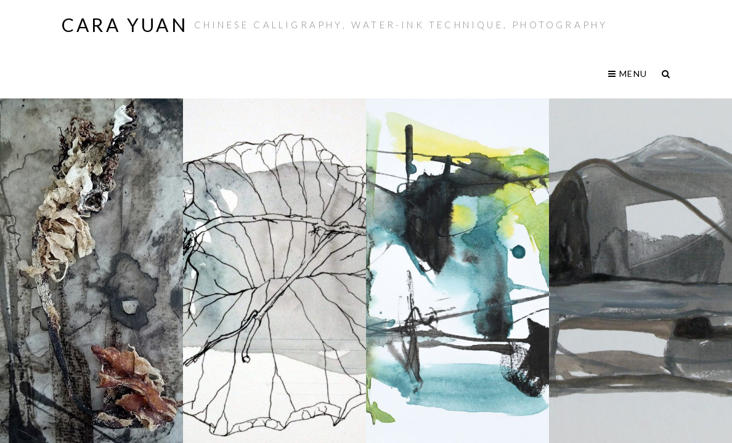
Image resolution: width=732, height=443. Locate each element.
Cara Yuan (125, 25)
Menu (627, 73)
